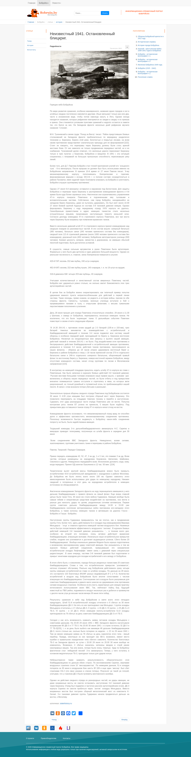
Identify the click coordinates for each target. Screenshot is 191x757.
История (30, 45)
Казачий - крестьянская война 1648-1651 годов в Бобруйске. (149, 50)
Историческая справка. (147, 42)
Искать (105, 13)
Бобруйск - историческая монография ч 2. (147, 72)
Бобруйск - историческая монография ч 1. (147, 55)
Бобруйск (44, 3)
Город (29, 41)
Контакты (66, 738)
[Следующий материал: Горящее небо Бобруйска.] (124, 720)
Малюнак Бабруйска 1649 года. (150, 65)
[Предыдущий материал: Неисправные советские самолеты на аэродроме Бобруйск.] (54, 720)
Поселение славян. (145, 77)
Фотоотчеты (31, 50)
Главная (31, 3)
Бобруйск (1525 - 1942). (147, 68)
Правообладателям (48, 738)
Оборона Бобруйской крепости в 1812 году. (151, 37)
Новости (56, 3)
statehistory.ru (66, 703)
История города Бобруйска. (148, 45)
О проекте (30, 738)
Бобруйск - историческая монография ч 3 (147, 60)
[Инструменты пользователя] (127, 47)
